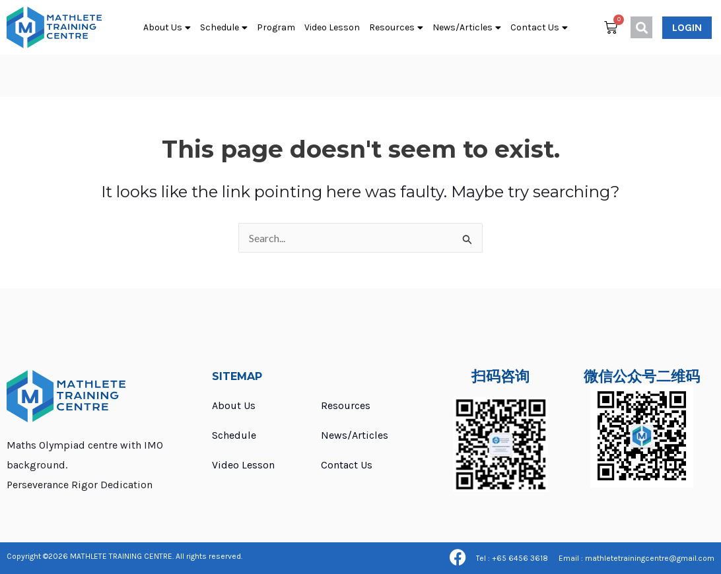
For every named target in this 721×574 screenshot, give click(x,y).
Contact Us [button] (539, 27)
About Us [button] (167, 27)
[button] (641, 27)
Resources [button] (396, 27)
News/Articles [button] (466, 27)
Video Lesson (332, 27)
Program (276, 27)
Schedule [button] (224, 27)
